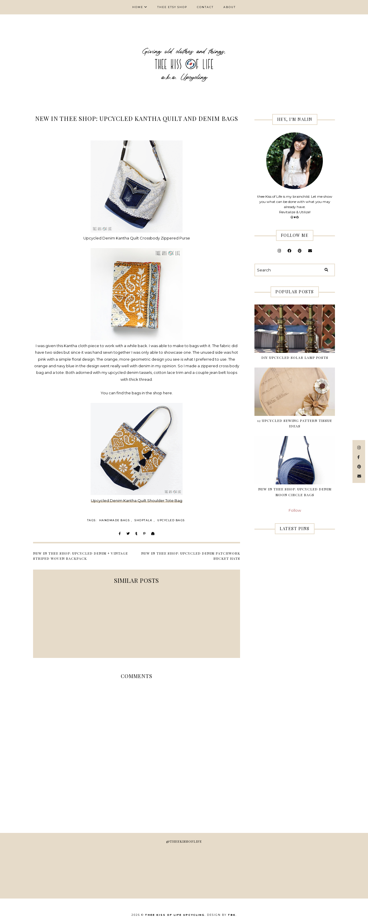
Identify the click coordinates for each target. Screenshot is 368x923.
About (229, 7)
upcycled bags (171, 520)
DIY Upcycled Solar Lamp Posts (294, 357)
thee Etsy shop (172, 7)
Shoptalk (143, 520)
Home (137, 7)
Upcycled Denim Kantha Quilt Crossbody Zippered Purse (136, 238)
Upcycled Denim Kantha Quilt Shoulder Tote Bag (136, 500)
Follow (295, 510)
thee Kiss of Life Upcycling (175, 914)
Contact (205, 7)
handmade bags (114, 520)
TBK (232, 914)
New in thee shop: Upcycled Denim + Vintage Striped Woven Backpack (80, 556)
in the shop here (157, 393)
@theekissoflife (184, 841)
